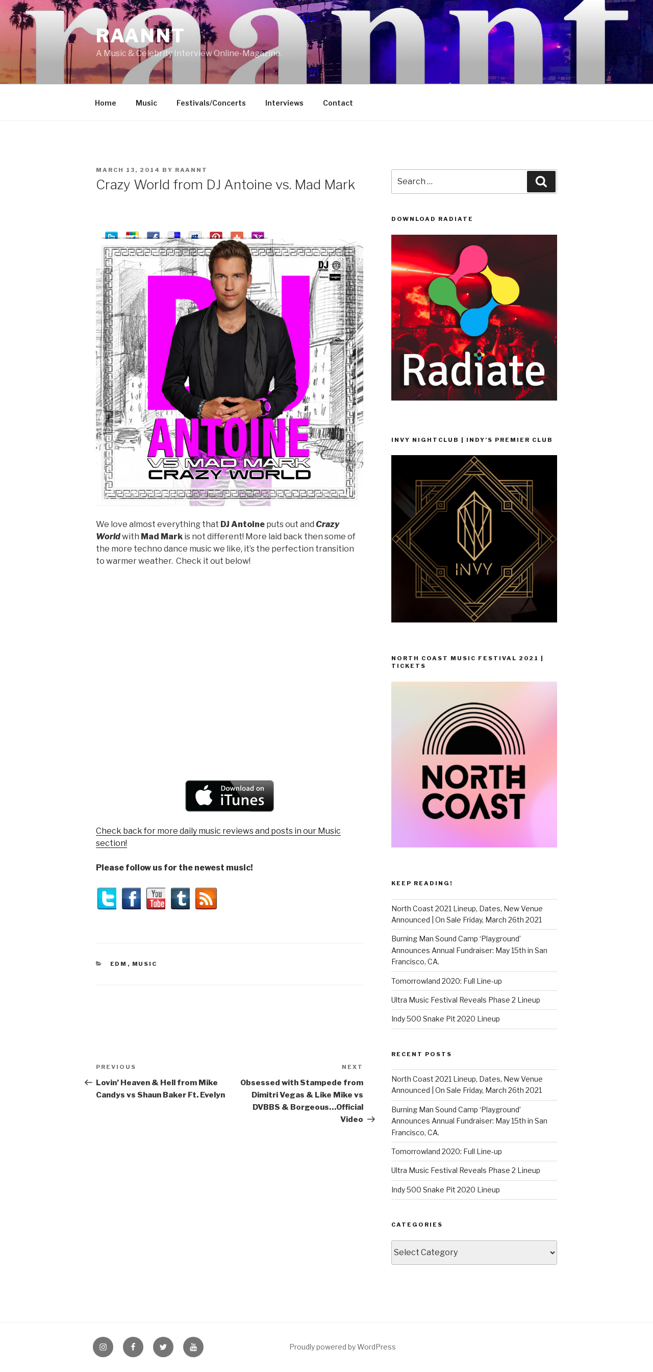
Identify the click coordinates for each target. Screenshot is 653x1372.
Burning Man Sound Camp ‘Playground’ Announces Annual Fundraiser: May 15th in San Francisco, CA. (469, 950)
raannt (141, 35)
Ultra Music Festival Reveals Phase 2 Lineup (465, 999)
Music (146, 102)
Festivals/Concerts (211, 102)
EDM (119, 963)
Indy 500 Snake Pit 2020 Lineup (445, 1018)
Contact (338, 102)
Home (105, 102)
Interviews (284, 102)
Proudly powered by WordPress (342, 1346)
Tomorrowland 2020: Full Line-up (446, 981)
